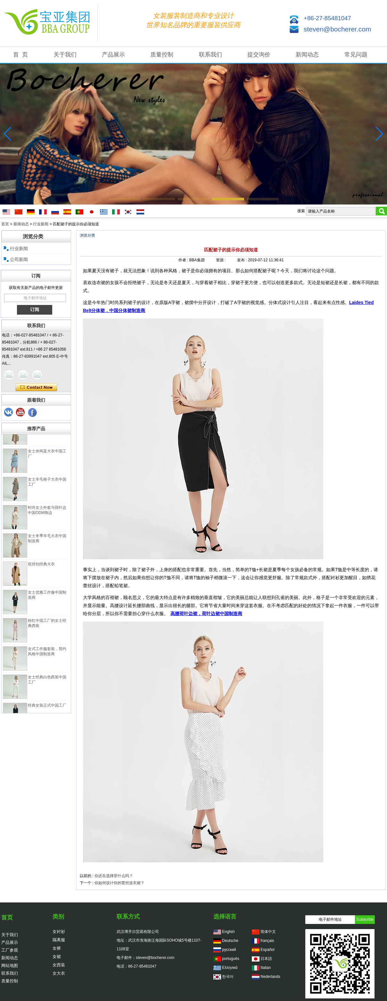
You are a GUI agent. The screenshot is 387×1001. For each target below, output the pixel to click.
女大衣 (59, 973)
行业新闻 (40, 224)
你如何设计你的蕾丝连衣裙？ (119, 883)
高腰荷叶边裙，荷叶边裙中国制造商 (206, 613)
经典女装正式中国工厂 (47, 707)
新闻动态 (307, 54)
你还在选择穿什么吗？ (114, 876)
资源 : (221, 260)
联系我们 (210, 54)
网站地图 (9, 965)
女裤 (57, 948)
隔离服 (59, 939)
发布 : (242, 260)
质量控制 (161, 54)
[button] (124, 199)
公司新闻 (19, 259)
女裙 (57, 956)
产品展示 (113, 54)
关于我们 (65, 54)
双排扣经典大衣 (41, 565)
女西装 (59, 964)
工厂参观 (9, 950)
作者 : (183, 260)
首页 (5, 224)
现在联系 (36, 387)
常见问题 (355, 54)
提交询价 (258, 54)
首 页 (20, 54)
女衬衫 (59, 931)
